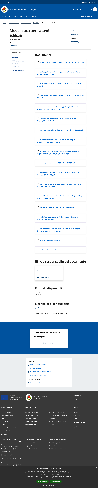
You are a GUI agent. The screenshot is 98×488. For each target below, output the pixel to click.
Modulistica (36, 23)
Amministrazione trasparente (57, 440)
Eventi (75, 430)
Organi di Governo (6, 413)
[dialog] (49, 477)
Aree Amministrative (7, 416)
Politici (3, 425)
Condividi (74, 31)
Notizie (75, 413)
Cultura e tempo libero (31, 416)
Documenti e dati (26, 23)
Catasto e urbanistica (31, 422)
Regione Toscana (5, 2)
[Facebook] (80, 9)
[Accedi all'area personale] (88, 2)
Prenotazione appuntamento (33, 440)
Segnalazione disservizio (32, 443)
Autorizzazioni (53, 425)
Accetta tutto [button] (42, 481)
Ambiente (52, 418)
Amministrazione (14, 23)
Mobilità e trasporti (30, 425)
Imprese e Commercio (31, 419)
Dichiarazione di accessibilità (57, 449)
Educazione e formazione (56, 412)
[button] (49, 485)
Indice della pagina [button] (16, 52)
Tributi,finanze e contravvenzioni (58, 415)
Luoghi (75, 427)
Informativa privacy (54, 443)
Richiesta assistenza (31, 449)
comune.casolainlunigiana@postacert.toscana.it (15, 465)
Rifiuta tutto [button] (56, 481)
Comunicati (76, 416)
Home (4, 23)
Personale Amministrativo (8, 428)
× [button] (96, 468)
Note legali (52, 446)
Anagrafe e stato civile (31, 413)
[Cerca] (95, 9)
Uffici (2, 419)
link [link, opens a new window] (59, 478)
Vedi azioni (74, 34)
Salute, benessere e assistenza (58, 422)
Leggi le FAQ (28, 446)
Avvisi (75, 419)
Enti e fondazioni (6, 422)
